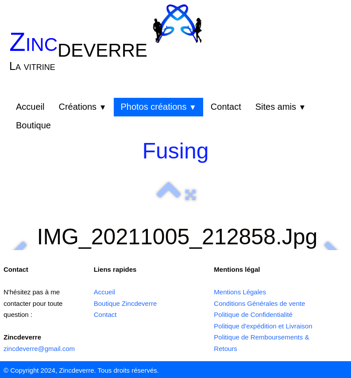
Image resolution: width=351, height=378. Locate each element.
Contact (226, 107)
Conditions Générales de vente (259, 303)
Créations (82, 107)
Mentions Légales (240, 292)
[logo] (81, 56)
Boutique (33, 125)
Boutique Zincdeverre (125, 303)
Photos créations (158, 107)
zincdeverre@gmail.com (39, 348)
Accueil (30, 107)
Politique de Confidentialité (253, 314)
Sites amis (280, 107)
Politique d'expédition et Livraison (263, 326)
